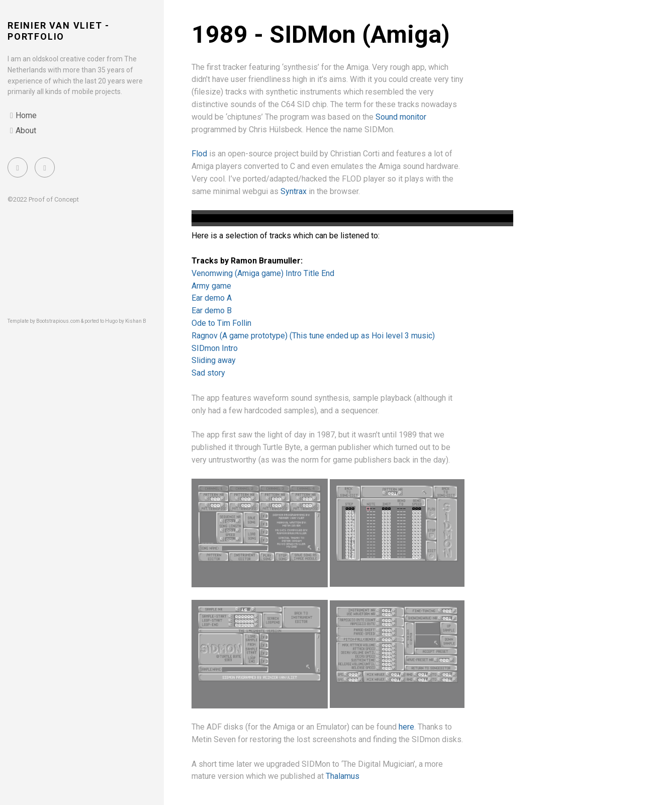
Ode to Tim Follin (221, 323)
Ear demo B (212, 310)
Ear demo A (212, 298)
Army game (211, 286)
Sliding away (214, 360)
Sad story (208, 373)
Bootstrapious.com (58, 321)
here (406, 727)
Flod (199, 153)
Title (312, 273)
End (327, 273)
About (26, 130)
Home (26, 115)
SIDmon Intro (215, 348)
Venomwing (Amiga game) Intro (248, 273)
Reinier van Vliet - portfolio (59, 31)
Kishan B (135, 321)
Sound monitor (401, 117)
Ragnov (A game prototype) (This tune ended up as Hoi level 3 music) (313, 335)
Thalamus (342, 776)
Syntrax (293, 191)
